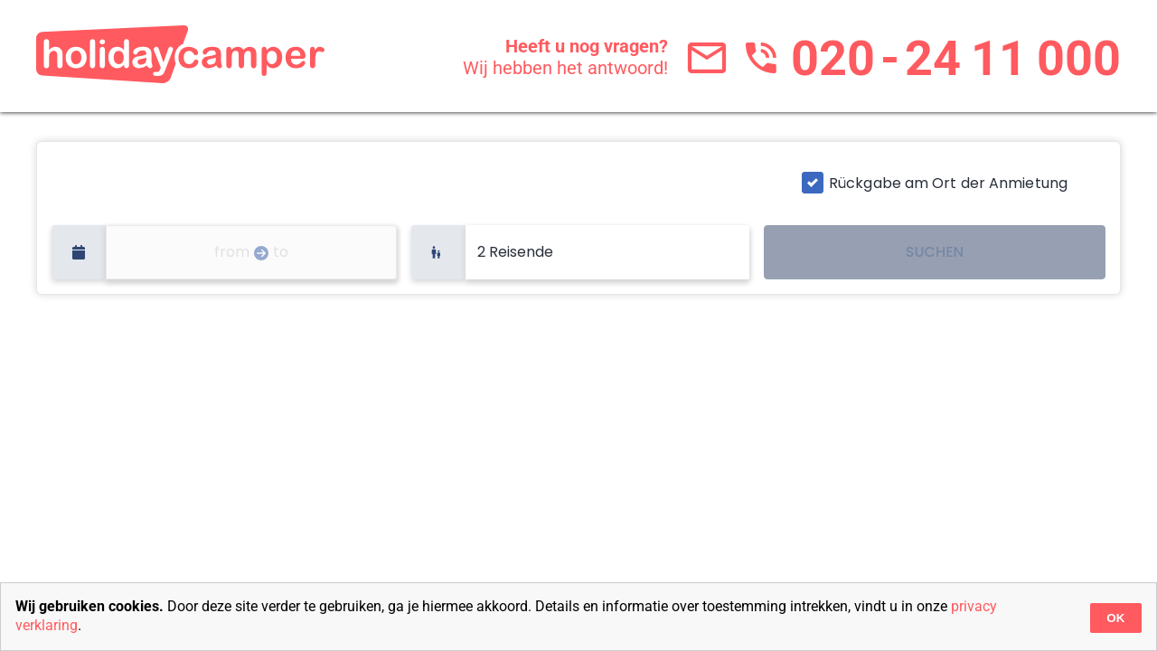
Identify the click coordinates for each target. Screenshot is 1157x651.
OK (1115, 618)
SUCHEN (935, 251)
